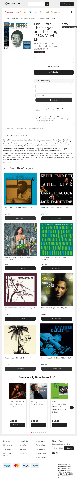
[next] (72, 407)
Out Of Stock (56, 218)
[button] (24, 384)
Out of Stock (17, 425)
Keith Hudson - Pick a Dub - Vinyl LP (18, 358)
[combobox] (36, 4)
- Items (66, 4)
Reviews (36, 128)
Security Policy (41, 457)
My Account (7, 445)
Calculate (54, 100)
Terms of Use (40, 445)
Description (9, 128)
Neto (59, 477)
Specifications (21, 128)
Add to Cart (20, 218)
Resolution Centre (7, 454)
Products (9, 12)
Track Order (7, 449)
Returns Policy (41, 453)
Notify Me (53, 66)
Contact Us (23, 453)
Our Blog (23, 449)
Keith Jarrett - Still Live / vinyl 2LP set (54, 207)
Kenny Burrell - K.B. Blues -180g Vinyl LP (56, 358)
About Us (33, 12)
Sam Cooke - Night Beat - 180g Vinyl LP (55, 308)
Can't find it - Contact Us (50, 12)
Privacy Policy (40, 449)
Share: (39, 52)
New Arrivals (21, 12)
